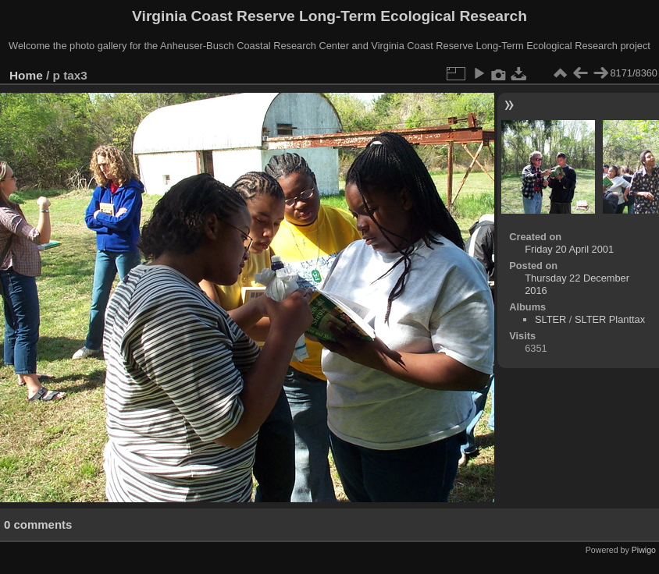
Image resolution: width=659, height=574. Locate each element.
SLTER (550, 319)
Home (26, 75)
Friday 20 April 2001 (569, 249)
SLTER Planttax (610, 319)
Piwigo (644, 550)
